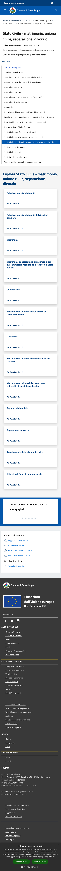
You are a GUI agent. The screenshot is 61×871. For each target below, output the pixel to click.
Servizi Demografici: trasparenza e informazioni (23, 77)
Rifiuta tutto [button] (40, 862)
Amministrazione (18, 20)
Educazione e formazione (15, 704)
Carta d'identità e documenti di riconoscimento (23, 82)
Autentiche (8, 107)
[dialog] (30, 857)
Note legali (9, 839)
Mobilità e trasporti (13, 693)
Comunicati (10, 742)
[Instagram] (18, 620)
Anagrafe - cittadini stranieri (16, 102)
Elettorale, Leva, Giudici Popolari (17, 127)
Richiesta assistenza (13, 816)
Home (5, 20)
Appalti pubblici (11, 681)
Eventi (8, 761)
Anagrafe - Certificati (12, 92)
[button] (30, 867)
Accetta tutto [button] (21, 862)
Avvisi (7, 746)
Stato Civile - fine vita (13, 152)
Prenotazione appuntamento (16, 805)
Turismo (8, 689)
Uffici (30, 20)
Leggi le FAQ (10, 812)
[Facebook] (5, 620)
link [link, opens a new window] (53, 857)
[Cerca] (56, 10)
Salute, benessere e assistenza (17, 719)
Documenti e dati (12, 654)
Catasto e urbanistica (14, 685)
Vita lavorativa (11, 674)
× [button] (58, 845)
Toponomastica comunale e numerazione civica (23, 162)
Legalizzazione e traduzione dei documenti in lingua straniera (29, 117)
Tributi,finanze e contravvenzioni (18, 712)
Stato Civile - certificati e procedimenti (20, 132)
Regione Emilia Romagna (14, 2)
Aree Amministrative (13, 635)
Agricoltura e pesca (13, 727)
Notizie (8, 739)
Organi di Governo (12, 631)
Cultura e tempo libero (14, 670)
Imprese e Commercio (14, 677)
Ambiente (9, 716)
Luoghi (8, 757)
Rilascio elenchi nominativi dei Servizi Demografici (24, 112)
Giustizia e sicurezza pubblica (17, 708)
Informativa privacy (13, 835)
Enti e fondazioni (12, 643)
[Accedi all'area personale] (51, 3)
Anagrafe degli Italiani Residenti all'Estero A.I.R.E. (24, 97)
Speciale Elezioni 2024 (13, 72)
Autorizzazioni (11, 723)
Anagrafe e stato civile (14, 666)
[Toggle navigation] (4, 10)
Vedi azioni (7, 61)
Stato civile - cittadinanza (14, 147)
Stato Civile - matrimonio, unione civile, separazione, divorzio (29, 142)
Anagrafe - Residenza (13, 87)
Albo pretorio (10, 831)
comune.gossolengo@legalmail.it (19, 791)
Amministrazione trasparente (17, 828)
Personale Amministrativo (15, 650)
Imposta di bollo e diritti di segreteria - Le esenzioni (25, 122)
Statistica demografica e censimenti (18, 157)
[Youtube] (11, 620)
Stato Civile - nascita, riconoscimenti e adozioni (23, 137)
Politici (8, 647)
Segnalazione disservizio (15, 809)
